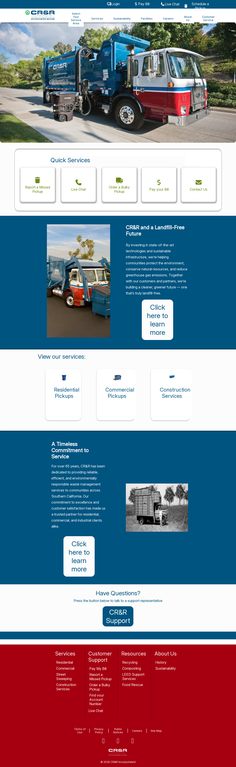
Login (113, 4)
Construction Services (66, 687)
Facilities (147, 18)
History (161, 662)
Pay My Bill (97, 668)
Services (97, 18)
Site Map (156, 730)
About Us (188, 18)
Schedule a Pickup (196, 6)
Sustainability (122, 18)
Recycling (129, 662)
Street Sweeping (64, 676)
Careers (168, 18)
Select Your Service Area (76, 18)
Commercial (65, 668)
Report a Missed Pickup (100, 676)
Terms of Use (80, 730)
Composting (131, 668)
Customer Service (208, 18)
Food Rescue (132, 685)
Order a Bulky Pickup (99, 687)
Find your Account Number (96, 699)
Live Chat (169, 4)
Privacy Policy (98, 730)
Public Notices (118, 730)
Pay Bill (142, 4)
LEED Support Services (133, 676)
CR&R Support (118, 616)
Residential (64, 662)
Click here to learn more (157, 320)
